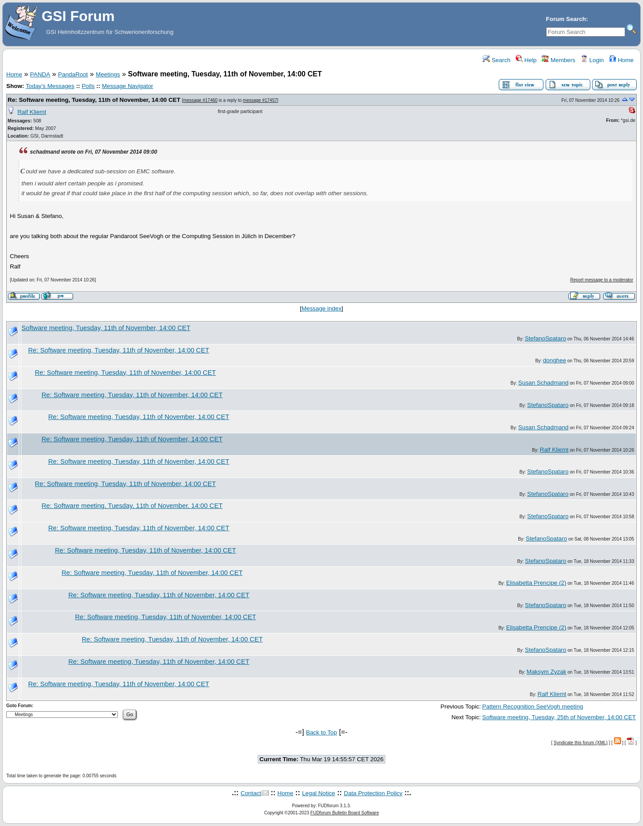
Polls (88, 86)
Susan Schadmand (543, 382)
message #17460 (200, 100)
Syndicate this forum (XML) (581, 742)
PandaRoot (73, 74)
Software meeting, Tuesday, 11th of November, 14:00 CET (106, 327)
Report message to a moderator (601, 279)
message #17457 (260, 100)
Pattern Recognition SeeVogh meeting (532, 706)
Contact (251, 793)
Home (621, 60)
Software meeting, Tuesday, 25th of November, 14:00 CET (559, 717)
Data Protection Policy (373, 793)
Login (592, 60)
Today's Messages (49, 86)
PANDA (40, 74)
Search (496, 60)
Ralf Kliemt (31, 112)
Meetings (108, 74)
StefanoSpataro (545, 338)
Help (526, 60)
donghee (554, 360)
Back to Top (321, 732)
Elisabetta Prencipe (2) (536, 582)
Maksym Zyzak (546, 671)
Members (558, 60)
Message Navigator (127, 86)
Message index (321, 308)
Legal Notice (318, 793)
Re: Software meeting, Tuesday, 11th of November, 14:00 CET (94, 99)
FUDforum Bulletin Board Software (344, 812)
